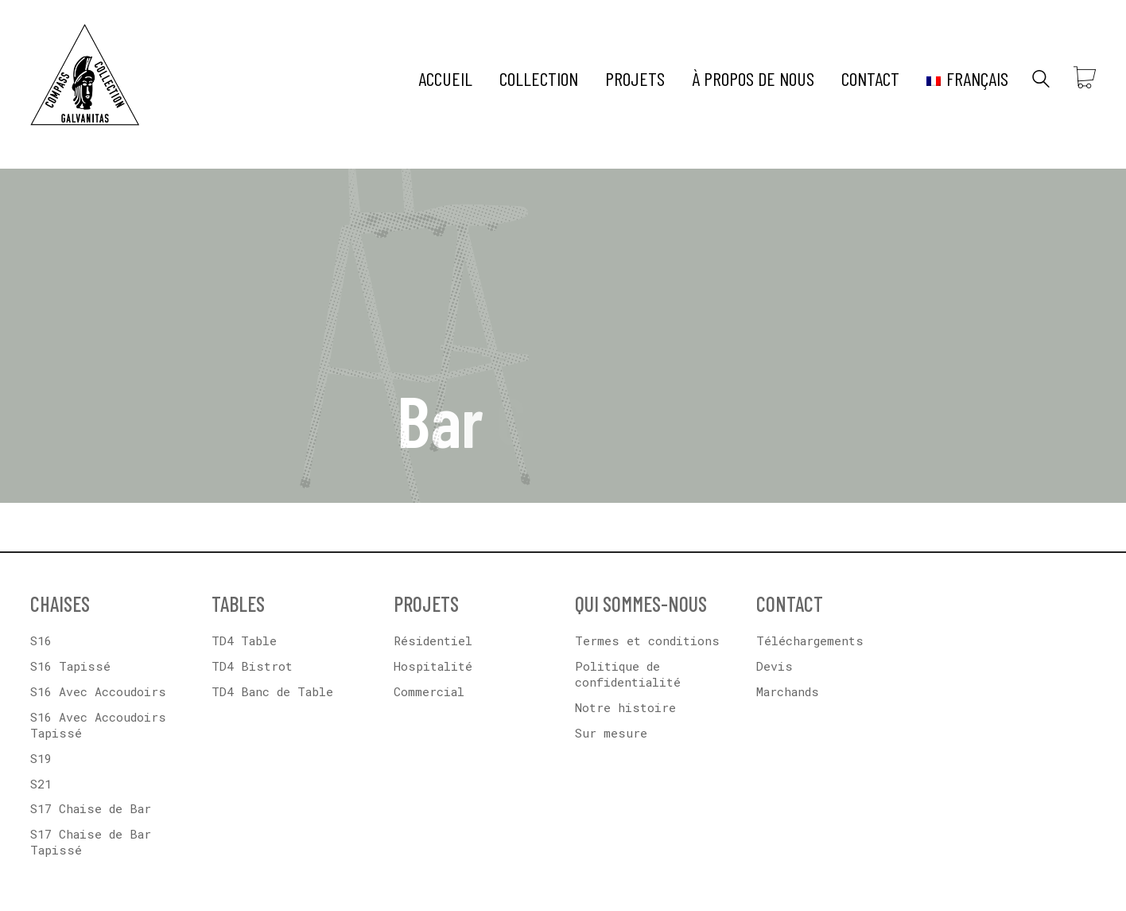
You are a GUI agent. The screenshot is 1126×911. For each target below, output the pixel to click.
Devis (774, 666)
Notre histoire (625, 707)
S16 (41, 640)
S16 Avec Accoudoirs (98, 691)
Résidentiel (433, 640)
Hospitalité (433, 666)
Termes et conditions (647, 640)
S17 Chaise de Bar (90, 808)
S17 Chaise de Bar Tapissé (90, 842)
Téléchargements (810, 640)
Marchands (787, 691)
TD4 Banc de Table (272, 691)
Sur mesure (611, 733)
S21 (41, 784)
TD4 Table (244, 640)
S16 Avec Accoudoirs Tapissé (98, 725)
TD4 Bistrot (252, 666)
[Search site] (1041, 80)
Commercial (429, 691)
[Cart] (1085, 78)
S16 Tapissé (70, 666)
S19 (41, 758)
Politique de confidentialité (628, 674)
